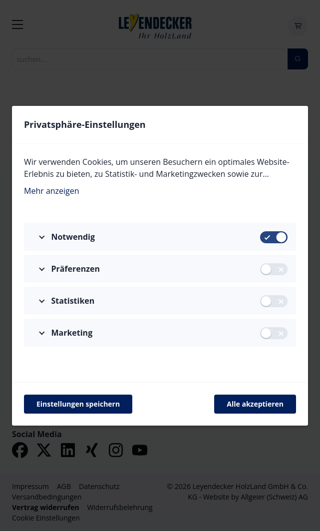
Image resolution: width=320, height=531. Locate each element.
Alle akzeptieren (255, 404)
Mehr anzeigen (51, 190)
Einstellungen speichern (78, 404)
